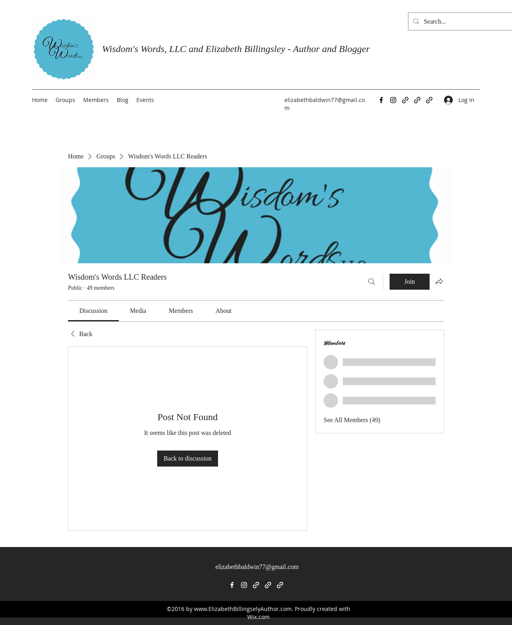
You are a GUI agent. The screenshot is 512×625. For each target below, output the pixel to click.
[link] (93, 310)
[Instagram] (393, 100)
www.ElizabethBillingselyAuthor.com (243, 609)
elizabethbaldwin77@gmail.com (256, 566)
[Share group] (439, 281)
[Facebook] (381, 100)
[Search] (371, 282)
